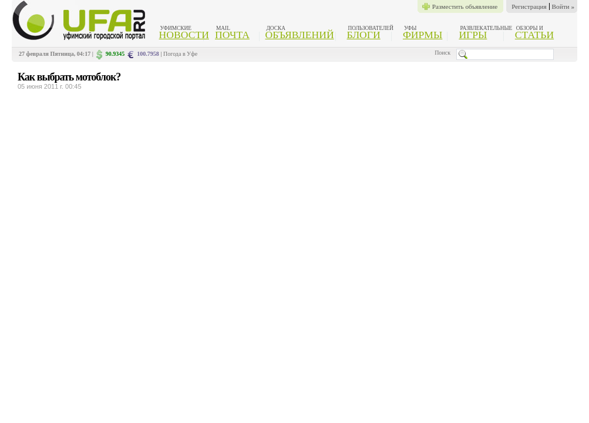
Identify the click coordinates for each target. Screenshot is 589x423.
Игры (473, 35)
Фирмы (422, 35)
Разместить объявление (464, 6)
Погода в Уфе (180, 54)
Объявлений (299, 35)
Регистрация (528, 6)
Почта (232, 35)
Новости (184, 35)
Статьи (534, 35)
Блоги (364, 35)
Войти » (563, 6)
